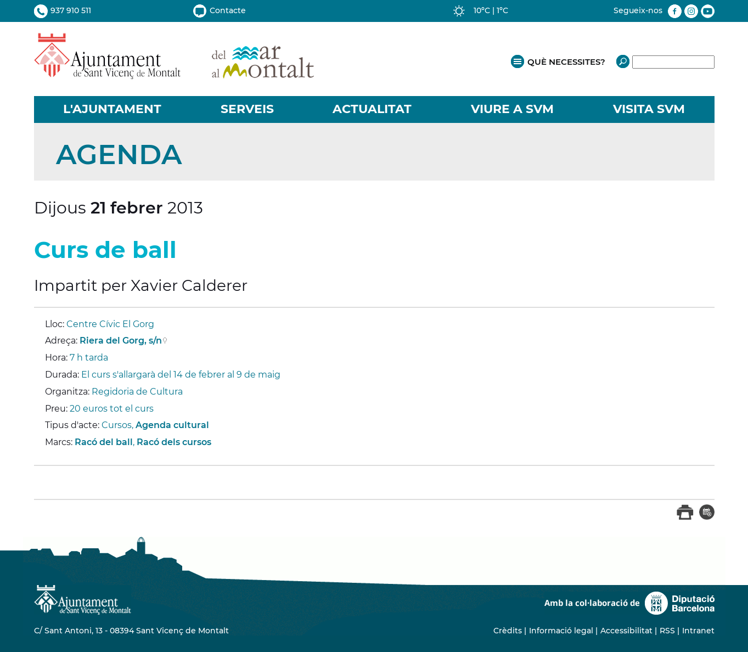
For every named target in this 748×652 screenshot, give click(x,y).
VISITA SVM (649, 109)
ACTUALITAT (372, 109)
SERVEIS (247, 109)
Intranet (698, 631)
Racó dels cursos (174, 442)
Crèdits (507, 631)
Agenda (119, 154)
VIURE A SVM (512, 109)
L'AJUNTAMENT (112, 109)
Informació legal (561, 631)
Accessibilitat (626, 631)
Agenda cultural (172, 425)
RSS (667, 631)
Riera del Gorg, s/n (121, 340)
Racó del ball (104, 442)
